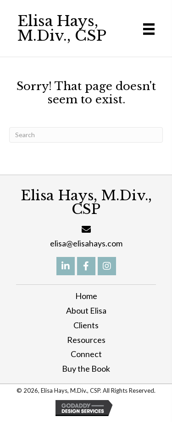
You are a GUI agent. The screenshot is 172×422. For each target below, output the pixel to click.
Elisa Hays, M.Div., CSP (61, 28)
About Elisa (86, 310)
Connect (86, 354)
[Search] (86, 135)
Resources (86, 340)
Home (86, 296)
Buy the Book (86, 368)
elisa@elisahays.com (86, 243)
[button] (65, 266)
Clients (86, 325)
